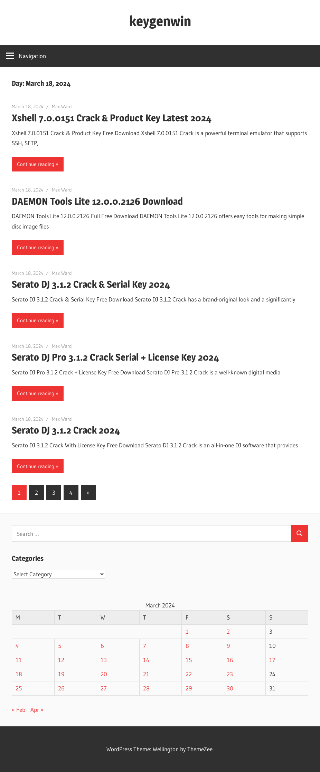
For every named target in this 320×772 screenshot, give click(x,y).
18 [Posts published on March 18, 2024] (19, 674)
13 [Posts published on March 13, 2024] (104, 659)
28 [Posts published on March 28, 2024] (146, 688)
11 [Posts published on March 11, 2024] (19, 659)
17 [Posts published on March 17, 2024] (272, 659)
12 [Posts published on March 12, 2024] (61, 659)
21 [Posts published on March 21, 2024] (146, 674)
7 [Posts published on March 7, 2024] (144, 645)
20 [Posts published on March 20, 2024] (104, 674)
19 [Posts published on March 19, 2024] (61, 674)
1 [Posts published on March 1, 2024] (187, 631)
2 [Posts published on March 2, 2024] (228, 631)
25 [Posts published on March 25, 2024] (19, 688)
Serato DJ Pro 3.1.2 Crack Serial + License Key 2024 (115, 357)
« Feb (18, 709)
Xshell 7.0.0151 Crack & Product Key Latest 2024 (111, 118)
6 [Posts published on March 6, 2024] (102, 645)
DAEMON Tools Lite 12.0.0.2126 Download (97, 201)
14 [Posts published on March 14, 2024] (146, 659)
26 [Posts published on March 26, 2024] (61, 688)
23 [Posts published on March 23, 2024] (230, 674)
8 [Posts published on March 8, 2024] (187, 645)
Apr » (37, 709)
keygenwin (160, 20)
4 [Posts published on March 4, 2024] (17, 645)
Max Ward (62, 106)
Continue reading (35, 164)
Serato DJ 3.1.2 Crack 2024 (66, 430)
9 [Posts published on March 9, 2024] (228, 645)
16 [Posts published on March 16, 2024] (230, 659)
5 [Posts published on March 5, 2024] (59, 645)
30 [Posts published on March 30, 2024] (230, 688)
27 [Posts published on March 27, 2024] (104, 688)
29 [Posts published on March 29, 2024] (189, 688)
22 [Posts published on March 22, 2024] (189, 674)
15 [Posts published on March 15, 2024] (189, 659)
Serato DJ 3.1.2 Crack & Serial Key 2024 (91, 284)
